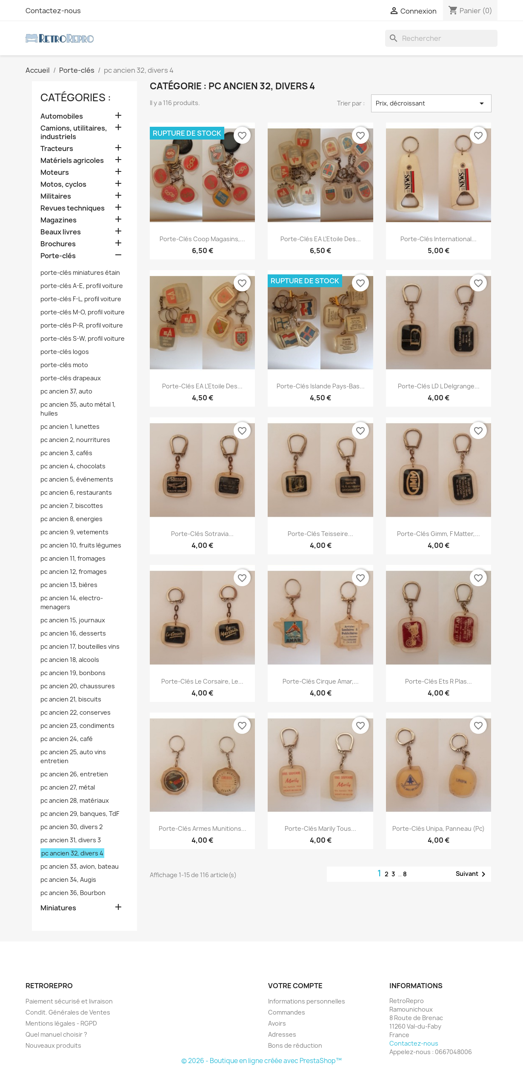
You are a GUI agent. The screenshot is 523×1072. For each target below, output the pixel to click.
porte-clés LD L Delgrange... (439, 386)
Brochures (58, 243)
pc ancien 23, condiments (77, 725)
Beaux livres (60, 232)
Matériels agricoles (72, 160)
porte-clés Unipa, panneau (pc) (438, 828)
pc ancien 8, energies (71, 519)
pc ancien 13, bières (68, 585)
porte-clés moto (64, 365)
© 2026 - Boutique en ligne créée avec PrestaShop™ (261, 1060)
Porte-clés (58, 255)
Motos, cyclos (63, 184)
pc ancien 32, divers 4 (72, 853)
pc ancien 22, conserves (75, 712)
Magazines (58, 220)
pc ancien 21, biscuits (70, 699)
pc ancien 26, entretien (74, 774)
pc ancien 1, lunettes (70, 426)
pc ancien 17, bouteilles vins (80, 646)
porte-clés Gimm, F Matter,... (438, 534)
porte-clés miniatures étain (80, 272)
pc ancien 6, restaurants (76, 492)
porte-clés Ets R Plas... (438, 681)
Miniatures (58, 908)
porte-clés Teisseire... (320, 534)
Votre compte (295, 985)
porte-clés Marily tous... (320, 828)
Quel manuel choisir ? (56, 1034)
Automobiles (61, 116)
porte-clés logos (64, 352)
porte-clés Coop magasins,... (202, 239)
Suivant (472, 874)
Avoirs (277, 1023)
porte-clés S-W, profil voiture (82, 338)
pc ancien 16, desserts (73, 633)
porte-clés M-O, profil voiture (82, 312)
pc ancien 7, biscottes (71, 506)
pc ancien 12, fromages (73, 571)
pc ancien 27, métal (67, 787)
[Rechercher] (441, 38)
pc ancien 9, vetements (74, 532)
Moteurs (54, 172)
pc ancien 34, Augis (68, 879)
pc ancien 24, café (66, 739)
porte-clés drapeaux (70, 378)
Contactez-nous (53, 10)
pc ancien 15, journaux (72, 620)
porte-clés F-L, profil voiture (80, 299)
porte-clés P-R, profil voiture (81, 325)
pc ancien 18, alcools (69, 660)
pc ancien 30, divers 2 (71, 827)
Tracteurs (56, 148)
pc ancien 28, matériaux (74, 800)
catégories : (75, 97)
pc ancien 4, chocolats (73, 466)
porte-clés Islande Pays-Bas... (321, 386)
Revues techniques (72, 208)
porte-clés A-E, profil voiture (81, 286)
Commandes (286, 1012)
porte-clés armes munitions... (202, 828)
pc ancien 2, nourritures (75, 440)
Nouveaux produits (53, 1045)
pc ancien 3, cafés (66, 453)
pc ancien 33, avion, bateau (79, 866)
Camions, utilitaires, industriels (73, 132)
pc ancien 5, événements (76, 479)
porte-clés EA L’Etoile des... (320, 239)
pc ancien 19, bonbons (73, 673)
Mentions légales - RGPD (61, 1023)
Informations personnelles (306, 1001)
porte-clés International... (438, 239)
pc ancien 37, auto (66, 391)
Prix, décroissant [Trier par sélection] (431, 103)
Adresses (282, 1034)
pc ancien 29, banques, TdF (79, 814)
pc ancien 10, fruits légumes (80, 545)
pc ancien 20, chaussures (77, 686)
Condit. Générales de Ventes (68, 1012)
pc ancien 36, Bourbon (73, 893)
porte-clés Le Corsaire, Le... (202, 681)
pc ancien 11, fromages (73, 558)
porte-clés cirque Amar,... (321, 681)
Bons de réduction (295, 1045)
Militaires (55, 196)
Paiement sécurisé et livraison (69, 1001)
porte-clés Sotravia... (202, 534)
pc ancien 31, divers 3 (70, 840)
